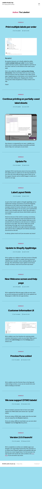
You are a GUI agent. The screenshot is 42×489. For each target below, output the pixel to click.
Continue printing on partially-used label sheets (21, 107)
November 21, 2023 (27, 377)
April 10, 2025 (26, 265)
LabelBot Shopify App (8, 2)
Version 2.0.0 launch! (21, 459)
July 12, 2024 (26, 300)
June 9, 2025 (26, 115)
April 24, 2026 (26, 35)
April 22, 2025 (26, 174)
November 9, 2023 (26, 426)
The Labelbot (18, 35)
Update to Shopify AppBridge (21, 259)
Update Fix (21, 170)
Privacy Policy (21, 485)
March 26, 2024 (26, 331)
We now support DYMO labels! (21, 420)
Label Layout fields (21, 201)
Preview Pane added (21, 373)
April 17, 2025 (26, 205)
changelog (21, 22)
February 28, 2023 (26, 463)
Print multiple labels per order (21, 29)
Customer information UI (21, 326)
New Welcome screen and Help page (21, 294)
